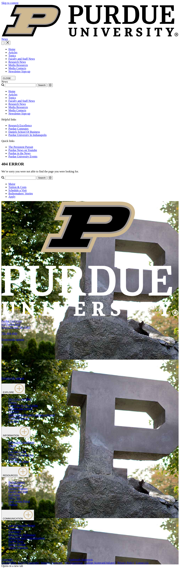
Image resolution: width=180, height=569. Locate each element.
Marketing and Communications (26, 538)
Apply (11, 196)
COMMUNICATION (18, 515)
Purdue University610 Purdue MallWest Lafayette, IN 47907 (15, 324)
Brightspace (15, 485)
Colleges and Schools (20, 408)
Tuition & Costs (17, 187)
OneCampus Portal (19, 501)
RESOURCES (15, 472)
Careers (12, 402)
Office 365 (14, 498)
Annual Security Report (21, 525)
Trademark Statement (80, 559)
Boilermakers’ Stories (20, 193)
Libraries (13, 421)
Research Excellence (20, 125)
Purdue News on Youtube (22, 150)
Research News (17, 61)
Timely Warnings (18, 547)
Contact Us (142, 562)
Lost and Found (17, 451)
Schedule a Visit (17, 190)
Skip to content (9, 2)
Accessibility (8, 562)
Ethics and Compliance (21, 442)
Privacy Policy (125, 562)
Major (11, 183)
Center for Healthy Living (23, 405)
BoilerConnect (16, 482)
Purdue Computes (18, 128)
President (13, 458)
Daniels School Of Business (24, 131)
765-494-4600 (9, 333)
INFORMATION (16, 432)
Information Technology (22, 534)
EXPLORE (13, 389)
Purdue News (16, 541)
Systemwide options (12, 339)
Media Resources (18, 65)
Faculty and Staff (18, 491)
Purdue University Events (22, 156)
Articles (12, 52)
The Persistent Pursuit (20, 146)
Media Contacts (17, 68)
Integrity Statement (52, 562)
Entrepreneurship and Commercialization (31, 414)
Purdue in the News (19, 153)
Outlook (13, 504)
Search (42, 85)
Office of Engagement (20, 454)
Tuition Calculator (18, 461)
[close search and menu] (7, 43)
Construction (15, 528)
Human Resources (18, 418)
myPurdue (14, 494)
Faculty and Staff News (21, 58)
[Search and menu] (2, 43)
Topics (12, 55)
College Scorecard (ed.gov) (100, 562)
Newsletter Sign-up (19, 71)
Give (11, 448)
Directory (13, 411)
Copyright (7, 559)
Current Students (17, 488)
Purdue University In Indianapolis (27, 134)
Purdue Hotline (16, 544)
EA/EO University (28, 562)
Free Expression (74, 562)
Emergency (14, 531)
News (4, 39)
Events (12, 445)
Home (11, 49)
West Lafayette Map (19, 399)
